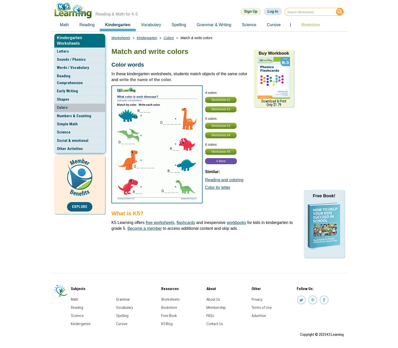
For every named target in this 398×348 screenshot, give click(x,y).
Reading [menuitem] (87, 25)
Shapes (63, 99)
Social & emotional (72, 140)
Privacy (257, 299)
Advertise (259, 315)
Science (63, 132)
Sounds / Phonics (71, 59)
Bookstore (169, 307)
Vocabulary (124, 307)
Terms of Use (262, 307)
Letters (63, 51)
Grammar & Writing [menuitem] (214, 25)
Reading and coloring (224, 180)
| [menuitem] (290, 25)
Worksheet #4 (220, 135)
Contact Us (214, 324)
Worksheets (120, 38)
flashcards (186, 222)
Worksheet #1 (220, 100)
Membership (216, 307)
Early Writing (67, 91)
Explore (80, 207)
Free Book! (324, 195)
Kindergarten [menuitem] (117, 25)
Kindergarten (147, 38)
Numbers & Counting (74, 116)
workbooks (236, 222)
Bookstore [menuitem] (311, 25)
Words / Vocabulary (73, 67)
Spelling (122, 315)
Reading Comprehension (70, 79)
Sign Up (250, 11)
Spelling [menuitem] (179, 25)
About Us (213, 299)
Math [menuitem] (64, 25)
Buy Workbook (274, 53)
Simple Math (67, 124)
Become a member (144, 228)
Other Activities (70, 148)
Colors (62, 107)
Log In (273, 11)
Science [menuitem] (249, 25)
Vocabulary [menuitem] (151, 25)
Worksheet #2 (220, 109)
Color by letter (217, 187)
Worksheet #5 (220, 152)
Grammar (123, 299)
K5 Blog (167, 324)
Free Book (169, 315)
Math (74, 299)
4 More (221, 161)
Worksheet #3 (220, 126)
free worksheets (160, 222)
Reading (77, 307)
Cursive (121, 324)
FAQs (210, 315)
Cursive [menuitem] (273, 25)
